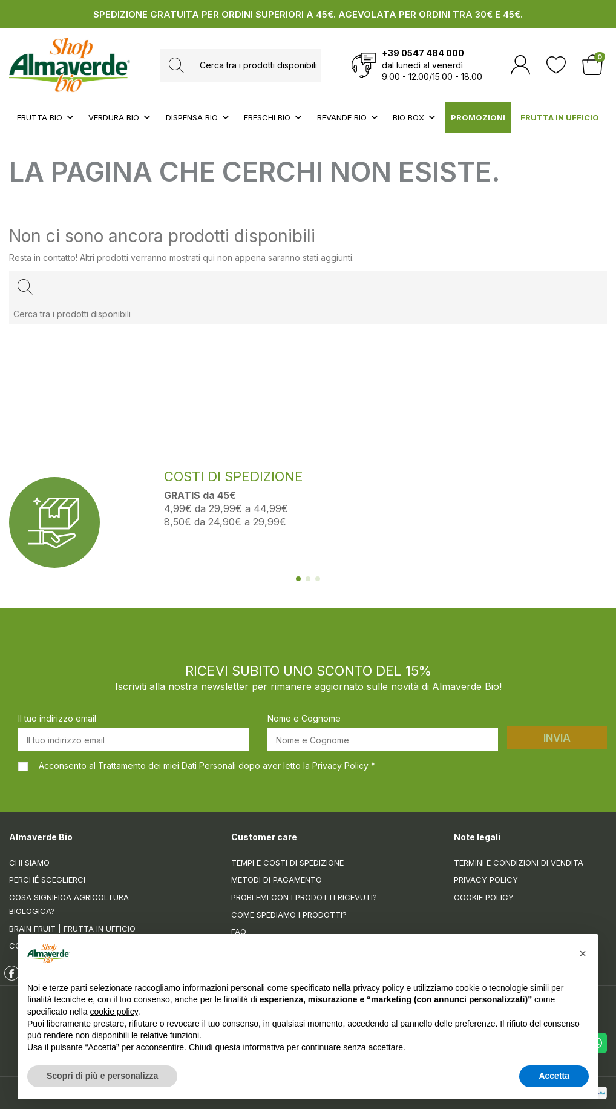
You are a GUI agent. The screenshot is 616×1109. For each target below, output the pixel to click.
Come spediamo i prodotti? (289, 915)
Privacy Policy (486, 879)
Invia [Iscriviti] (557, 738)
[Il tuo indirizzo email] (133, 739)
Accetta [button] (554, 1076)
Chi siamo (29, 862)
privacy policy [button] (378, 988)
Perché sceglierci (47, 879)
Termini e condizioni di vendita (518, 862)
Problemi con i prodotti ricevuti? (304, 897)
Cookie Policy (484, 897)
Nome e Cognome (304, 718)
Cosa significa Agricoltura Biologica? (69, 904)
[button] (582, 954)
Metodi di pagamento (276, 879)
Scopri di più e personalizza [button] (102, 1076)
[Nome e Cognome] (383, 739)
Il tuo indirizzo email (57, 718)
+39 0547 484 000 (423, 53)
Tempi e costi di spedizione (287, 862)
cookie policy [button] (114, 1012)
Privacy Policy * (343, 765)
